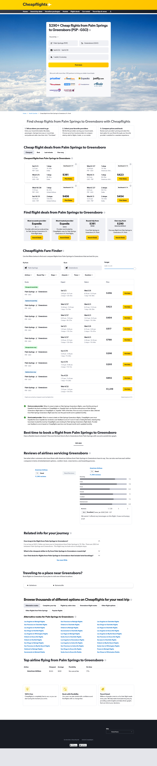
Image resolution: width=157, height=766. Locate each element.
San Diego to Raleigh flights (34, 641)
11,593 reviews (40, 475)
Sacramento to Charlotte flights (72, 629)
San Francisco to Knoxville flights (108, 635)
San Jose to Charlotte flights (106, 638)
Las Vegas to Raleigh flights (70, 632)
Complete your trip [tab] (49, 604)
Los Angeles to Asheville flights (72, 641)
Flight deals (75, 12)
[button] (62, 49)
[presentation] (90, 30)
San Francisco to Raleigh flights (71, 620)
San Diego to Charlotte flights (107, 623)
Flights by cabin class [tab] (68, 604)
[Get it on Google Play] (73, 744)
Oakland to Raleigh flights (33, 647)
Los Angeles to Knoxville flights (108, 629)
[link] (37, 236)
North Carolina (33, 111)
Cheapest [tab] (29, 151)
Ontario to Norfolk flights (33, 638)
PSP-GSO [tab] (78, 441)
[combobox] (54, 37)
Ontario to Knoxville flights (33, 635)
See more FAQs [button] (62, 558)
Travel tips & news (100, 12)
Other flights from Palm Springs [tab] (37, 609)
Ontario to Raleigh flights (69, 626)
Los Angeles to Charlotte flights (108, 620)
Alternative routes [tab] (32, 604)
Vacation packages (52, 12)
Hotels (65, 12)
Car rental (86, 12)
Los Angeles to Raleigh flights (34, 620)
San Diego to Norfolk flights (34, 629)
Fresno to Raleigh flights (105, 647)
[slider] (134, 267)
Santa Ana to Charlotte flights (71, 635)
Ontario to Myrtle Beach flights (108, 641)
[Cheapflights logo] (35, 5)
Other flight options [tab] (108, 604)
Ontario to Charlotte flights (70, 623)
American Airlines (41, 468)
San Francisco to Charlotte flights (35, 623)
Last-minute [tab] (48, 151)
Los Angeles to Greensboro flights (72, 638)
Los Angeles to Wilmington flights (36, 632)
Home (25, 12)
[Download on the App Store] (82, 744)
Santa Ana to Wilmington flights (108, 644)
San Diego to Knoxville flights (71, 647)
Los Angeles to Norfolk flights (34, 626)
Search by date (36, 12)
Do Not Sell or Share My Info (71, 738)
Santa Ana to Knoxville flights (71, 650)
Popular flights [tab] (57, 609)
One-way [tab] (60, 151)
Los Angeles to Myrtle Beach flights (109, 632)
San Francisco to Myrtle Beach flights (37, 644)
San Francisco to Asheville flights (72, 644)
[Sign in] (111, 12)
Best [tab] (38, 151)
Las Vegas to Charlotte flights (107, 626)
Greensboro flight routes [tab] (88, 604)
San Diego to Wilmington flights (108, 650)
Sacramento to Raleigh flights (34, 650)
